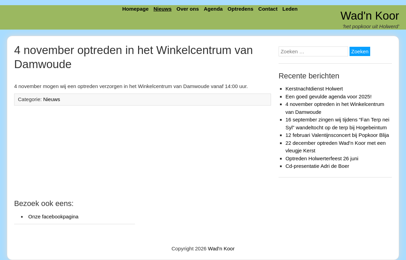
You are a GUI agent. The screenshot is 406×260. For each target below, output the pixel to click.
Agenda (213, 9)
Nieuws (163, 9)
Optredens (240, 9)
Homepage (135, 9)
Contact (268, 9)
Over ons (187, 9)
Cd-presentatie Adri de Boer (317, 166)
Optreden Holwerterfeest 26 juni (321, 158)
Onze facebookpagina (53, 216)
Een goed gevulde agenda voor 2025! (328, 96)
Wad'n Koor (370, 15)
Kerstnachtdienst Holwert (314, 88)
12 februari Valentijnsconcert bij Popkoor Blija (337, 135)
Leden (290, 9)
